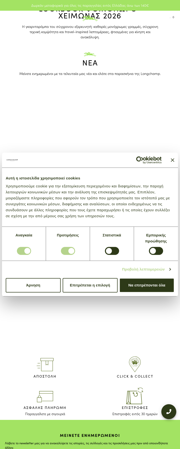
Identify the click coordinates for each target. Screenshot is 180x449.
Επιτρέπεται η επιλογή (90, 285)
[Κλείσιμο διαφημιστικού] (172, 160)
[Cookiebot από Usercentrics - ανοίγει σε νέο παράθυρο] (140, 160)
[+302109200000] (168, 407)
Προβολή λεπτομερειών (143, 269)
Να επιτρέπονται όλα (146, 285)
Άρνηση (33, 285)
